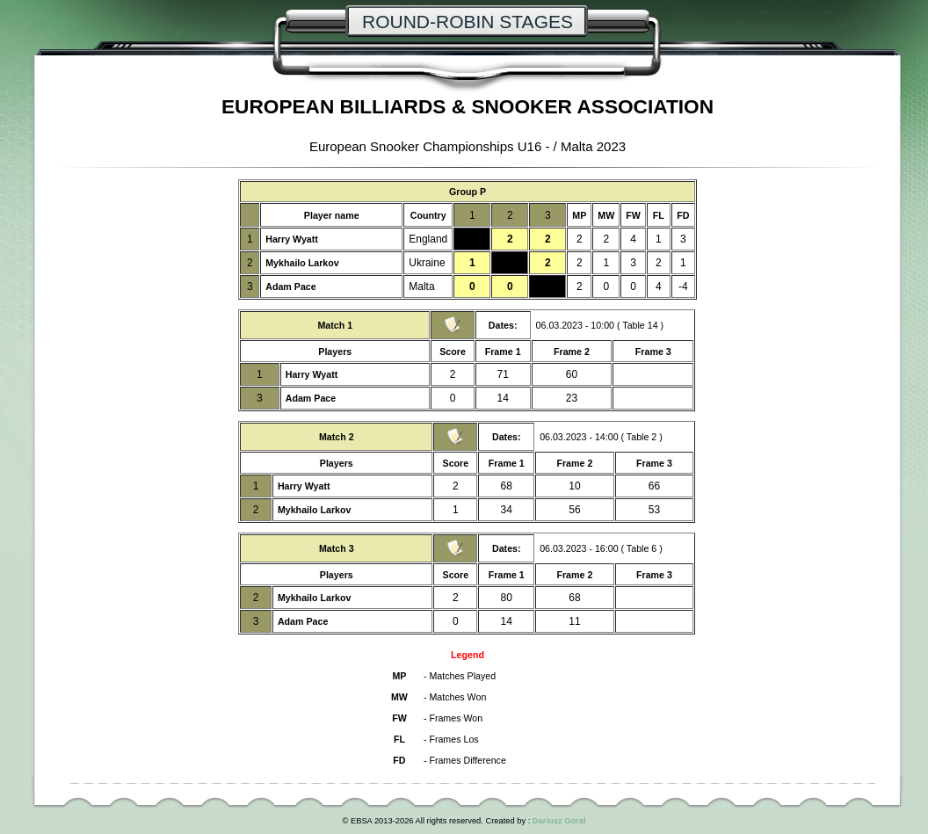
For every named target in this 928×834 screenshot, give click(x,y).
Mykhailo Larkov (302, 262)
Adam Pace (290, 286)
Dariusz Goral (559, 820)
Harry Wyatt (291, 239)
